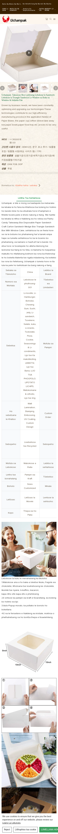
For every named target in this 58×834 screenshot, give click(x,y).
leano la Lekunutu (11, 823)
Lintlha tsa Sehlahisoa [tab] (29, 198)
